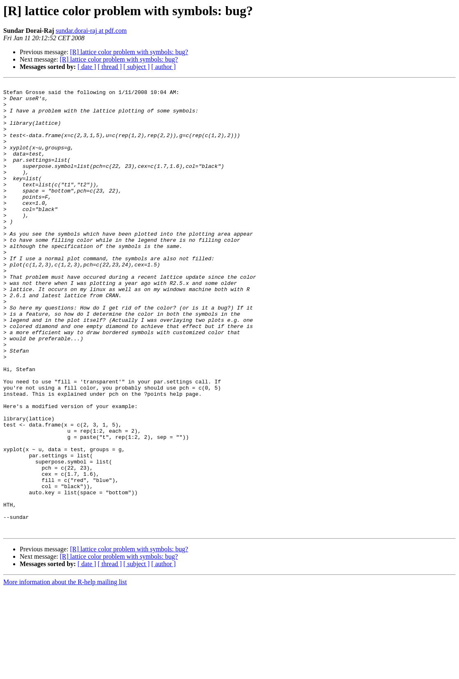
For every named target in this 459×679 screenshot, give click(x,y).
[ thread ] (110, 66)
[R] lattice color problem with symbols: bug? (129, 51)
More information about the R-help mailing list (65, 671)
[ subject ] (136, 66)
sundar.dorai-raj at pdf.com (91, 30)
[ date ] (87, 66)
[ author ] (163, 66)
